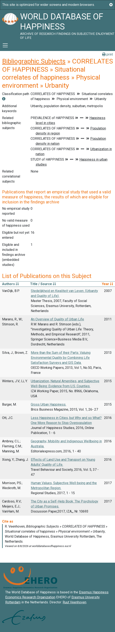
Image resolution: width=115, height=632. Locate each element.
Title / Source (43, 284)
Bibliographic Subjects (34, 61)
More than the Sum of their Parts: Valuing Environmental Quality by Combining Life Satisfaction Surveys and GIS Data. (60, 358)
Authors (10, 284)
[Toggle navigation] (5, 45)
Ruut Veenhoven (74, 602)
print (107, 54)
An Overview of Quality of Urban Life (57, 319)
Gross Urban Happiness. (48, 404)
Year (107, 284)
